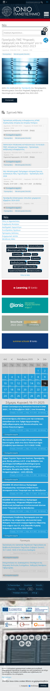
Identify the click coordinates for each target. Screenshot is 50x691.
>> (45, 359)
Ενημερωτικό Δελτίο (10, 236)
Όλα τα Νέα (25, 275)
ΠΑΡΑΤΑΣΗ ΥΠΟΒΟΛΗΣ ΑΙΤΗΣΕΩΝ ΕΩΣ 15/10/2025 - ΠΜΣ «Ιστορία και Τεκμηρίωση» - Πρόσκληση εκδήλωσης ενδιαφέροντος (24, 147)
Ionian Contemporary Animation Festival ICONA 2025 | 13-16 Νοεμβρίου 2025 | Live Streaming (24, 407)
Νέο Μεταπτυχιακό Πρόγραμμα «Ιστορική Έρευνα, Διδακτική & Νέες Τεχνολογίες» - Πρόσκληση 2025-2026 (23, 173)
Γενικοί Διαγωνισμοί (36, 250)
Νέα (6, 217)
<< (5, 359)
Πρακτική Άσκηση (17, 270)
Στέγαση (27, 254)
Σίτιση (35, 254)
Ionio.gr (34, 593)
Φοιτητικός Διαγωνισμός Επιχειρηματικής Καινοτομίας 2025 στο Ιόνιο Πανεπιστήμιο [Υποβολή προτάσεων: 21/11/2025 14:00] (22, 442)
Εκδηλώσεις (19, 262)
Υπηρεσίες (11, 589)
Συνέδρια (18, 254)
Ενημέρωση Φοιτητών (10, 224)
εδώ (8, 88)
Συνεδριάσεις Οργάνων (11, 230)
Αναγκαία (24, 686)
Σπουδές (39, 585)
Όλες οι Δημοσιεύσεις (10, 221)
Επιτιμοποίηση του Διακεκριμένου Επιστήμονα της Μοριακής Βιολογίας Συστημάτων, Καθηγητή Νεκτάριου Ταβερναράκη (24, 565)
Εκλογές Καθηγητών (36, 246)
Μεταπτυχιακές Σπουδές (21, 54)
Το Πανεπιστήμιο (14, 585)
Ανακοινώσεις (35, 270)
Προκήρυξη (26, 88)
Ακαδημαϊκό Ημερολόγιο (11, 227)
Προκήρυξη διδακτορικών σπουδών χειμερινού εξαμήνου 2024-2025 (22, 199)
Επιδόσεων (34, 686)
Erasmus (36, 258)
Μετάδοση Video (8, 239)
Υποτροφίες (34, 262)
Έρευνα (22, 589)
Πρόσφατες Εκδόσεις (10, 233)
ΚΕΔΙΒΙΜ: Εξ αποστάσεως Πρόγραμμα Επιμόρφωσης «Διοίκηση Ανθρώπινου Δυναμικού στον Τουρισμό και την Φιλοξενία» (24, 487)
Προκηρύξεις (7, 54)
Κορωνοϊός (11, 246)
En (47, 2)
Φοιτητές (39, 589)
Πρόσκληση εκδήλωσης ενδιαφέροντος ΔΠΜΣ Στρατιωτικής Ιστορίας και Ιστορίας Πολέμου (21, 121)
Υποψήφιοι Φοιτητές (20, 593)
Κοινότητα (28, 585)
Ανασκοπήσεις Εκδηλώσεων (20, 258)
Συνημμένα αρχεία (13, 135)
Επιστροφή (9, 100)
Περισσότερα (6, 677)
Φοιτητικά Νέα (17, 250)
